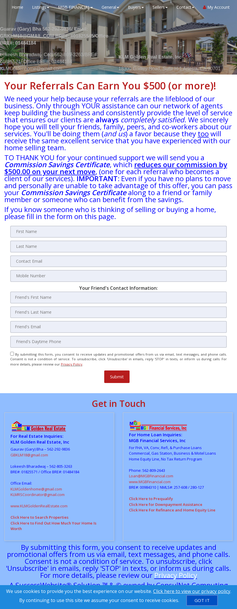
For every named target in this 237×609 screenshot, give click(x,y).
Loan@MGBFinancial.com (151, 472)
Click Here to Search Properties (39, 513)
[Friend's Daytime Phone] (118, 340)
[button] (117, 373)
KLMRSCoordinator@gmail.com (37, 491)
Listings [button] (39, 7)
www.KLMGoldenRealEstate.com (39, 502)
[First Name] (118, 231)
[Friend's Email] (118, 325)
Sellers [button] (158, 7)
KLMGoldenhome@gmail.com (36, 485)
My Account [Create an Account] (214, 7)
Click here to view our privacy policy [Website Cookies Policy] (191, 591)
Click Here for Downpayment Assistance (165, 501)
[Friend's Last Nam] (118, 311)
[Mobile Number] (118, 275)
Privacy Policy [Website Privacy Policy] (71, 361)
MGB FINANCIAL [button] (73, 7)
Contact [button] (184, 7)
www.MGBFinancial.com (150, 478)
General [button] (109, 7)
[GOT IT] (202, 600)
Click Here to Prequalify (151, 495)
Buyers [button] (134, 7)
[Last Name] (118, 246)
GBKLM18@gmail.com (29, 451)
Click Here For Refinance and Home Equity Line (172, 506)
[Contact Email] (118, 260)
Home (16, 7)
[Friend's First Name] (118, 296)
